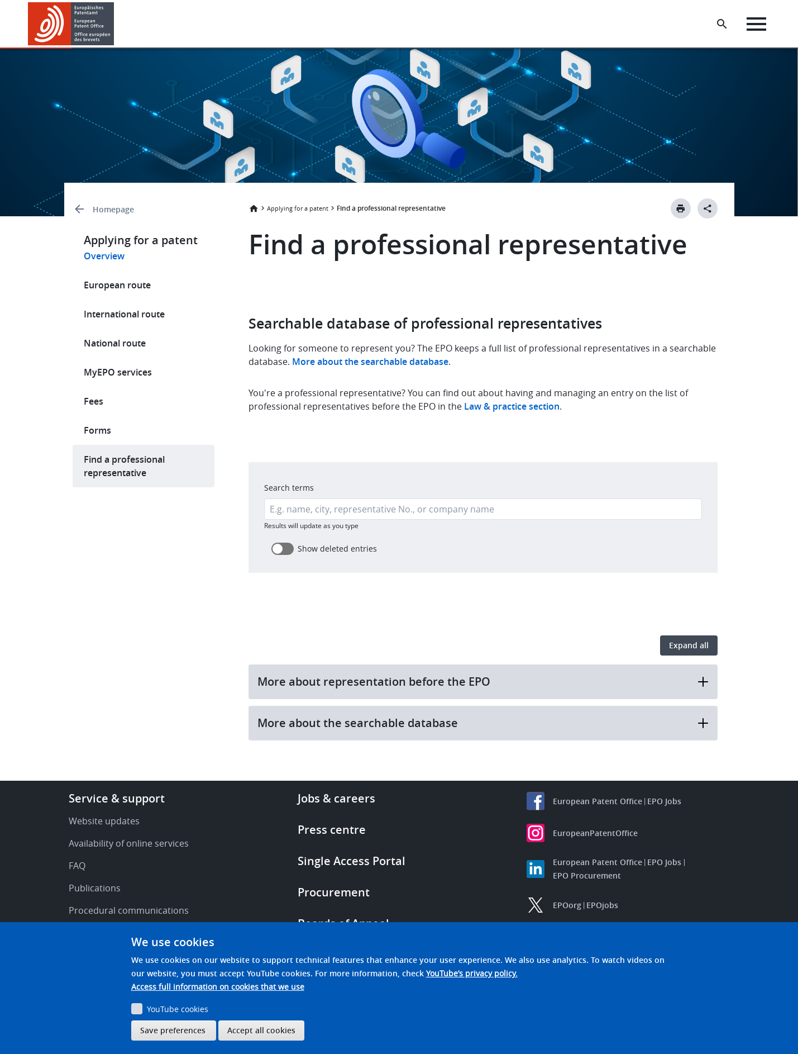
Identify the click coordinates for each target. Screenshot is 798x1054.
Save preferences (173, 1030)
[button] (115, 24)
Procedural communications (129, 910)
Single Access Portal (351, 860)
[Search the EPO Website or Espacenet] (723, 24)
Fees (93, 401)
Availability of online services (129, 843)
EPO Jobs (664, 801)
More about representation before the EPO (483, 681)
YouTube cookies (177, 1009)
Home (254, 208)
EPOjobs (602, 905)
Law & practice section (512, 406)
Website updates (104, 821)
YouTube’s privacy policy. (472, 973)
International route (124, 314)
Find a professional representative (124, 466)
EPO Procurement (587, 875)
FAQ (77, 866)
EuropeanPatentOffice (595, 833)
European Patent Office (597, 801)
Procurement (334, 892)
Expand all (689, 645)
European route (117, 285)
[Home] (71, 23)
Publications (95, 888)
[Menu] (757, 24)
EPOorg (567, 905)
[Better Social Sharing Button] (707, 208)
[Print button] (681, 208)
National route (115, 343)
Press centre (332, 829)
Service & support (117, 798)
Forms (97, 430)
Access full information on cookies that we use (217, 986)
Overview (104, 256)
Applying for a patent (297, 208)
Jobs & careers (336, 798)
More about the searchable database (369, 361)
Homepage (113, 209)
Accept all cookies (261, 1030)
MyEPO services (118, 372)
